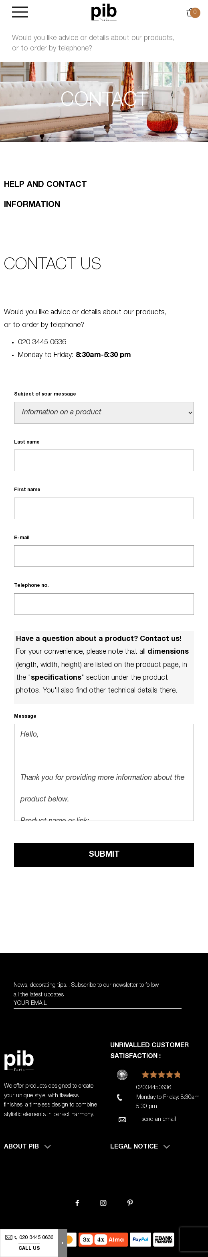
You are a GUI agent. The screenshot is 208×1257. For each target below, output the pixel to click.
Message (25, 716)
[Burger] (20, 12)
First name (27, 490)
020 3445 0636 (42, 342)
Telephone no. (31, 585)
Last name (27, 442)
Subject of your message (45, 394)
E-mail (21, 538)
